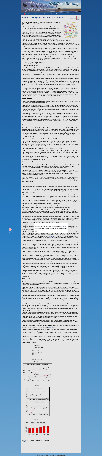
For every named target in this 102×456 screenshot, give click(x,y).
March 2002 (51, 236)
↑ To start (25, 444)
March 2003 (51, 327)
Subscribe (50, 14)
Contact (27, 14)
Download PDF (25, 441)
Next (24, 448)
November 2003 (74, 18)
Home (22, 14)
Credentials (38, 14)
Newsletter (44, 14)
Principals (32, 14)
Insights (55, 14)
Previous (25, 446)
